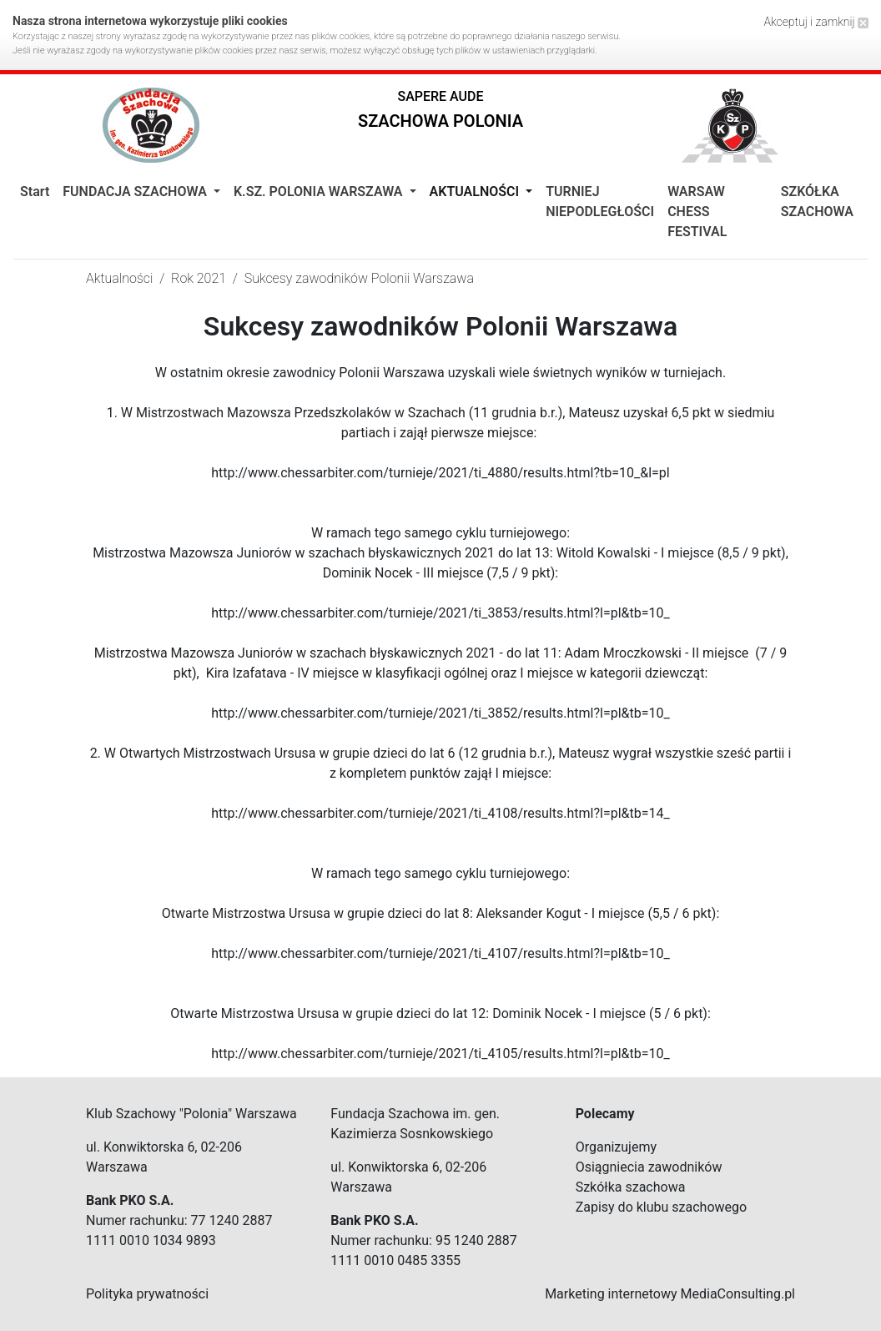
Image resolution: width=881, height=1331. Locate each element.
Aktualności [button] (476, 191)
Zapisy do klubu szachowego (662, 1207)
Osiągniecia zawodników (649, 1167)
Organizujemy (616, 1147)
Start (34, 191)
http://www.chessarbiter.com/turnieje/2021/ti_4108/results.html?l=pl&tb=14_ (440, 813)
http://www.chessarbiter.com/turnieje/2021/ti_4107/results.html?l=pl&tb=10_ (440, 953)
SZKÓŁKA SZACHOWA (817, 201)
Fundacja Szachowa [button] (136, 191)
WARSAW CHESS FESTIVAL (697, 211)
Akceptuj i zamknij (815, 21)
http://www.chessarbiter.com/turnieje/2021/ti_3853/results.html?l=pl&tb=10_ (440, 613)
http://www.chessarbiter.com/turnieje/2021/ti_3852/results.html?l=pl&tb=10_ (440, 713)
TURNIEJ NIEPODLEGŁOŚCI (600, 201)
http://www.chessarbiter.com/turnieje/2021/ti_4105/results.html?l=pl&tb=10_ (440, 1053)
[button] (440, 113)
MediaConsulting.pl (738, 1294)
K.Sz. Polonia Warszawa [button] (320, 191)
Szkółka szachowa (631, 1187)
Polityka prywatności (147, 1294)
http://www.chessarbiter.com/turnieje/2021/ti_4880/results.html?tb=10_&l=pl (440, 473)
